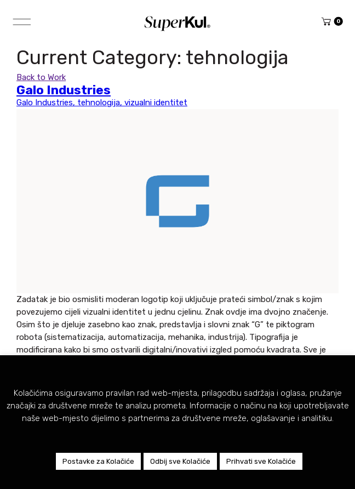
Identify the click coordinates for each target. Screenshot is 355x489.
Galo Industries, (46, 102)
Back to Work (41, 77)
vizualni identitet (155, 102)
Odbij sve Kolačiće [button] (180, 461)
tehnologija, (100, 102)
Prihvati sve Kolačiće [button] (261, 461)
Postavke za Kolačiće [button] (98, 461)
